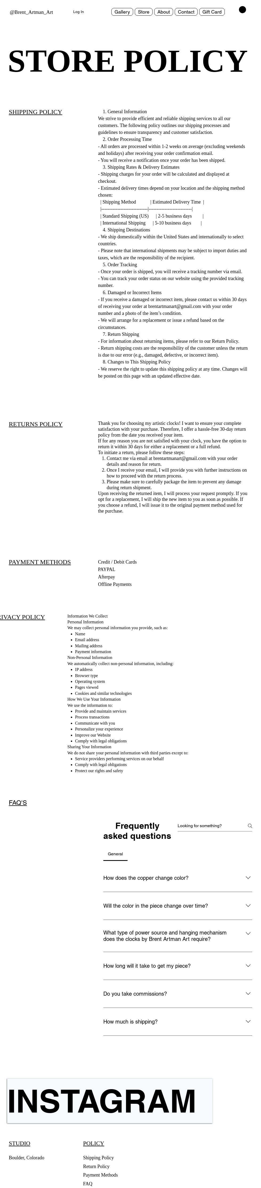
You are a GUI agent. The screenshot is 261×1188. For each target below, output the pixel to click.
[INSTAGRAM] (110, 1101)
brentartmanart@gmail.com (179, 458)
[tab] (115, 854)
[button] (242, 9)
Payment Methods (101, 1175)
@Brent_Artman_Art (31, 12)
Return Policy (97, 1166)
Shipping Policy (98, 1157)
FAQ (87, 1183)
